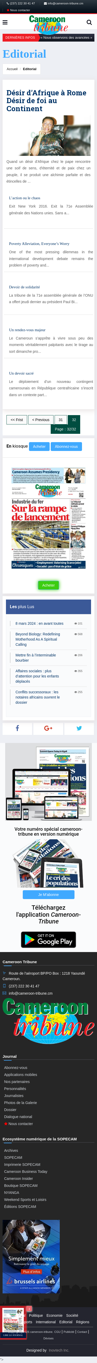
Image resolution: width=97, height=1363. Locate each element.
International (46, 1322)
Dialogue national (18, 1117)
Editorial (29, 69)
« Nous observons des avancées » (66, 37)
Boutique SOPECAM (21, 1186)
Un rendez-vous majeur (27, 330)
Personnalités (15, 1089)
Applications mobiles (20, 1075)
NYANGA (11, 1193)
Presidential (15, 1315)
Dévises (48, 1338)
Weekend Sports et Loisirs (25, 1200)
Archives (11, 1150)
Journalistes (14, 1096)
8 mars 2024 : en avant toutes (39, 623)
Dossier (10, 1110)
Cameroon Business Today (25, 1171)
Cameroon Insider (18, 1178)
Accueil (12, 69)
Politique (36, 1315)
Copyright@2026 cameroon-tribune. (30, 1331)
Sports (27, 1322)
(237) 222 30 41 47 (21, 3)
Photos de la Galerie (20, 1103)
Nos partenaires (17, 1082)
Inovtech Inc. (59, 1350)
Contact (82, 1331)
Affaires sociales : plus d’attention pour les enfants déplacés (37, 676)
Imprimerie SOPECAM (22, 1164)
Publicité (69, 1331)
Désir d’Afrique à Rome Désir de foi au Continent (46, 101)
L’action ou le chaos (24, 198)
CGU (57, 1331)
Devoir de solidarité (24, 287)
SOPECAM (13, 1157)
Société (72, 1315)
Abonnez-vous (66, 446)
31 (61, 420)
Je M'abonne (48, 895)
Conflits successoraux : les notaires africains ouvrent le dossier (38, 697)
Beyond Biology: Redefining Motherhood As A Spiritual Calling (38, 639)
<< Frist (17, 420)
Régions (82, 1322)
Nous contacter (18, 10)
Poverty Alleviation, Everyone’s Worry (39, 244)
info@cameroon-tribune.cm (63, 3)
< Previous (41, 420)
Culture (12, 1322)
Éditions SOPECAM (20, 1207)
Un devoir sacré (21, 373)
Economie (55, 1315)
